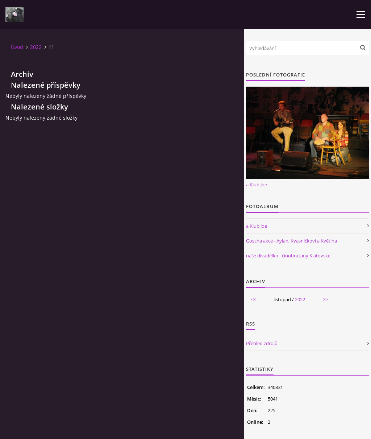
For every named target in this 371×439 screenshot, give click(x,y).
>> (325, 299)
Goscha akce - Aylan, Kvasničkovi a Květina (291, 240)
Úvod (17, 47)
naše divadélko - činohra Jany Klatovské (288, 255)
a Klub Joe (256, 184)
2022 (36, 47)
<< (253, 299)
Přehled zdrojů (262, 343)
